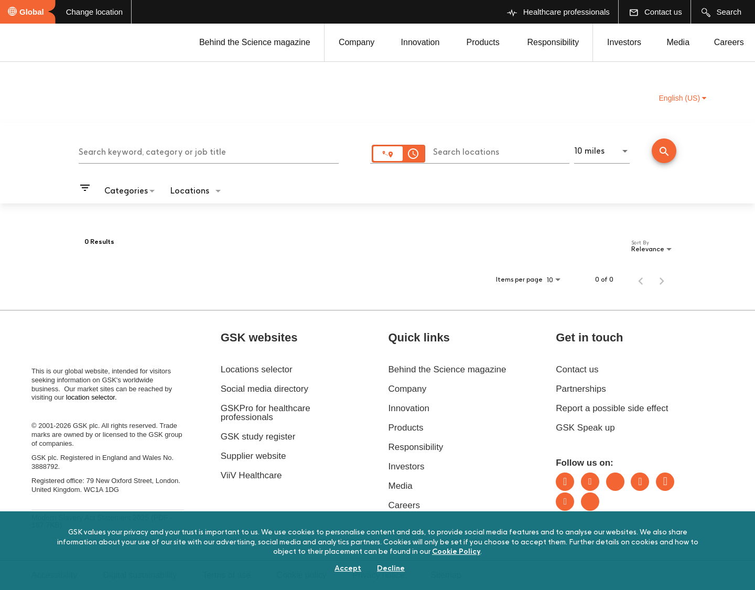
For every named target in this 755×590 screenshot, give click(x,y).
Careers (729, 42)
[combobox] (209, 150)
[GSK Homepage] (35, 43)
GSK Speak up (585, 428)
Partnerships (581, 389)
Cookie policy (302, 575)
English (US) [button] (682, 98)
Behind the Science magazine (254, 42)
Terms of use (227, 575)
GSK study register (258, 437)
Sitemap (445, 575)
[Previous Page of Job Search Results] (640, 279)
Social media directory (264, 389)
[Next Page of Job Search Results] (661, 279)
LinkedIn (565, 482)
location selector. (92, 397)
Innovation (420, 42)
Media (677, 42)
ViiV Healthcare (251, 475)
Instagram (640, 482)
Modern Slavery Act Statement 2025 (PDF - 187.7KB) (101, 521)
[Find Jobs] (664, 151)
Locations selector (257, 369)
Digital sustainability (140, 575)
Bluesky (615, 482)
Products (482, 42)
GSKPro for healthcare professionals (265, 412)
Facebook (665, 482)
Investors (624, 42)
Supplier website (253, 456)
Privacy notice (378, 575)
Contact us (577, 369)
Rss (590, 501)
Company (356, 42)
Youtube (565, 501)
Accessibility (54, 575)
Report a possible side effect (612, 408)
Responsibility (553, 42)
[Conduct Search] (664, 150)
